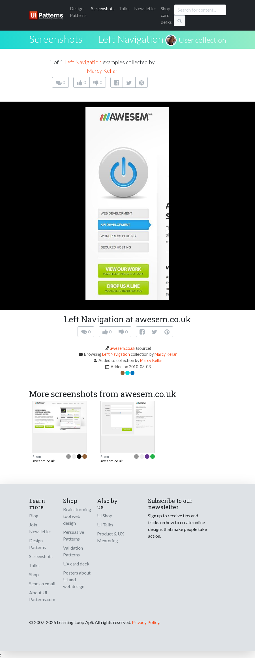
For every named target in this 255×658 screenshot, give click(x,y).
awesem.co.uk (122, 348)
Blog (33, 515)
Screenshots (103, 8)
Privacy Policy (145, 622)
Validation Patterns (73, 551)
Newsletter (145, 8)
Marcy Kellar (102, 70)
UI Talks (105, 524)
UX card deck (76, 563)
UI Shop (104, 515)
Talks (124, 8)
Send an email (42, 583)
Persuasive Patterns (73, 535)
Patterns (78, 12)
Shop (34, 574)
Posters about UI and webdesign (77, 579)
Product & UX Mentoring (110, 537)
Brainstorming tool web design (77, 516)
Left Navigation (130, 39)
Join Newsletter (40, 528)
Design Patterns (37, 544)
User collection (202, 39)
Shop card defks (166, 15)
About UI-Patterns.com (42, 596)
